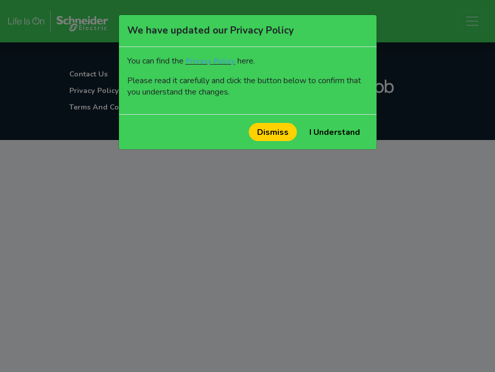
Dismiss (273, 132)
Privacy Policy (210, 61)
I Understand (334, 132)
